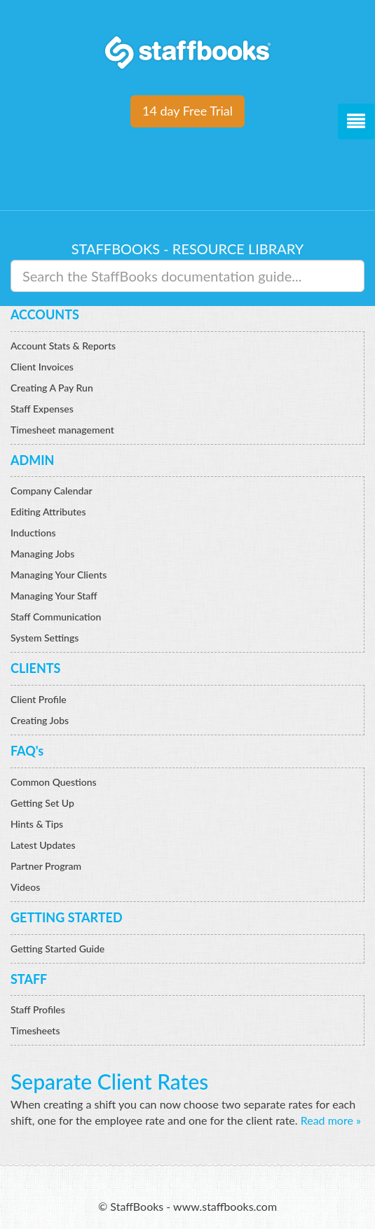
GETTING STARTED (67, 917)
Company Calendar (52, 491)
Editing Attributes (48, 512)
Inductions (33, 533)
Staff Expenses (42, 409)
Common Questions (54, 782)
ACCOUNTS (45, 314)
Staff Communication (56, 617)
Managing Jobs (42, 554)
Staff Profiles (38, 1009)
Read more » (331, 1120)
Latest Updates (43, 845)
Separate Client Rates (109, 1081)
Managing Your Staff (54, 596)
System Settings (45, 638)
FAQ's (27, 750)
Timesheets (35, 1030)
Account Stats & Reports (63, 346)
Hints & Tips (37, 824)
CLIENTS (35, 668)
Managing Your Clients (59, 575)
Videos (25, 887)
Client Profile (39, 699)
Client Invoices (42, 367)
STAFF (29, 979)
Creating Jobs (40, 720)
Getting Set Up (42, 803)
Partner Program (46, 866)
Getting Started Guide (57, 948)
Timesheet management (62, 430)
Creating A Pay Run (52, 388)
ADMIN (32, 460)
